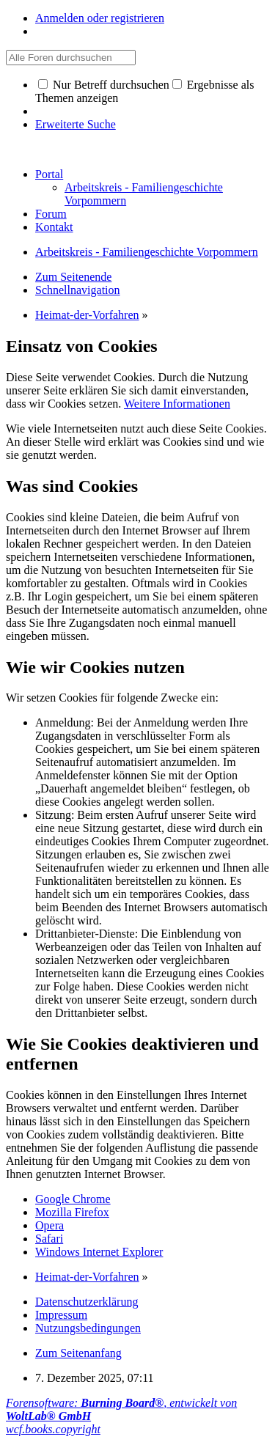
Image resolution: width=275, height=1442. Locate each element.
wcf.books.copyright (53, 1429)
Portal (49, 174)
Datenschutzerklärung (86, 1301)
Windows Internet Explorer (99, 1252)
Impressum (61, 1315)
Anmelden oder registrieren (99, 18)
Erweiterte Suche (75, 124)
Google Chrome (73, 1199)
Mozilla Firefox (72, 1212)
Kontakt (54, 227)
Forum (51, 213)
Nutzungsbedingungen (88, 1328)
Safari (49, 1238)
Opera (49, 1225)
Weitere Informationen (177, 403)
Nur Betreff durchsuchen (103, 84)
